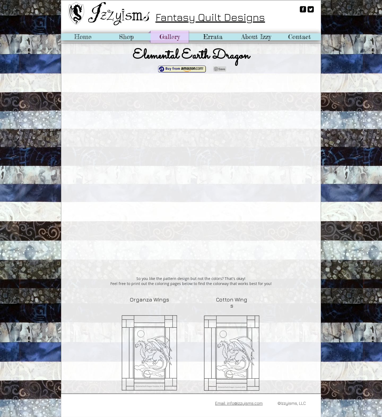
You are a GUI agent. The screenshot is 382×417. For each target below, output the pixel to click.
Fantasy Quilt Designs (210, 17)
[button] (104, 125)
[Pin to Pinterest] (220, 69)
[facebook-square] (303, 9)
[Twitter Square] (310, 9)
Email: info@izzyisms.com (239, 403)
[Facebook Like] (78, 402)
